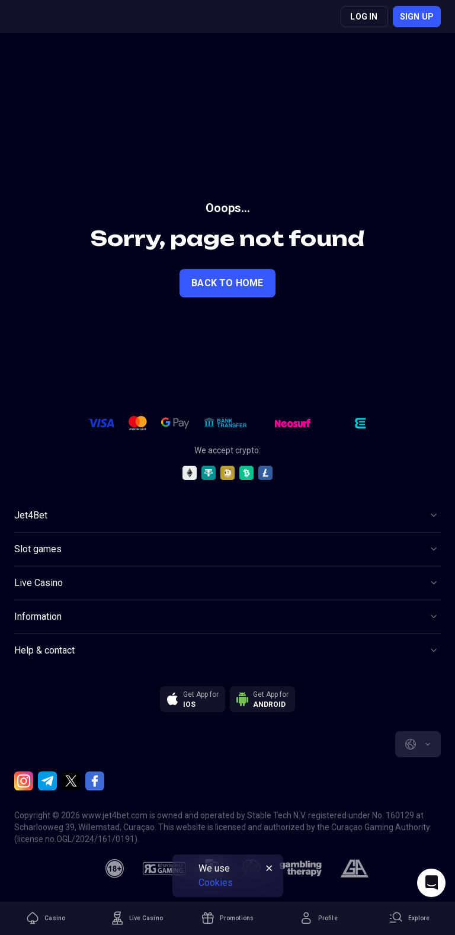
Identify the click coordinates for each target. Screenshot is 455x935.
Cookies (215, 882)
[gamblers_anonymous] (355, 868)
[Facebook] (94, 780)
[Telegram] (47, 780)
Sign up (417, 16)
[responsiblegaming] (164, 868)
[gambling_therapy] (301, 868)
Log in (363, 16)
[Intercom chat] (431, 883)
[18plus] (114, 868)
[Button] (227, 515)
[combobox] (418, 744)
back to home (227, 283)
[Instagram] (23, 780)
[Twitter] (71, 780)
